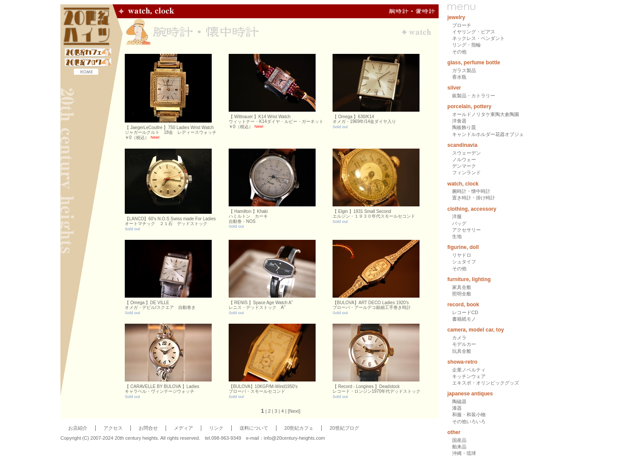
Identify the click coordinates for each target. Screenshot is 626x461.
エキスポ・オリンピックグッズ (485, 382)
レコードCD (465, 312)
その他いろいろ (469, 421)
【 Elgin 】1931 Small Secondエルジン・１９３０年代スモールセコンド (374, 214)
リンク (216, 428)
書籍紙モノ (464, 319)
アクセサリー (466, 229)
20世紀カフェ (298, 428)
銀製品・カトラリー (473, 95)
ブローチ (461, 25)
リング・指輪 (466, 44)
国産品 (459, 440)
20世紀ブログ (344, 428)
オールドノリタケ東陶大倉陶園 (485, 114)
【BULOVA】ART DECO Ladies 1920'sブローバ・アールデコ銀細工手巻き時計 (372, 305)
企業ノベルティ (469, 369)
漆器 (457, 408)
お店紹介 (77, 428)
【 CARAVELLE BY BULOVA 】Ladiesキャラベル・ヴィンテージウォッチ (162, 389)
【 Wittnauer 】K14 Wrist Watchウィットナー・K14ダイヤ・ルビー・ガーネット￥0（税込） (276, 121)
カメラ (459, 337)
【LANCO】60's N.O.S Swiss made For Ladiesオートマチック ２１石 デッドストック (170, 221)
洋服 (457, 216)
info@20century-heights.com (294, 438)
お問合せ (148, 428)
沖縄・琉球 (464, 453)
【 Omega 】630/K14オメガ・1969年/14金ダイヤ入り (364, 119)
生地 (457, 236)
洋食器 (459, 120)
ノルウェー (464, 159)
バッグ (459, 223)
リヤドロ (461, 255)
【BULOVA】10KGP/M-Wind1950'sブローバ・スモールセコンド (263, 389)
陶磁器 (459, 401)
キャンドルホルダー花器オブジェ (488, 134)
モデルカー (464, 344)
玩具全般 (461, 351)
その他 (459, 51)
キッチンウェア (469, 376)
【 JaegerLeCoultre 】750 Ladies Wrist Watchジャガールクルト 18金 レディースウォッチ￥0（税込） (170, 132)
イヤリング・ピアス (473, 31)
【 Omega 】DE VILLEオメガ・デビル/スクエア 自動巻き (160, 305)
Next (294, 411)
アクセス (113, 428)
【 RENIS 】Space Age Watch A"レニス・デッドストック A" (261, 305)
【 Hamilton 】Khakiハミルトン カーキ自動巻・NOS (248, 216)
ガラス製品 (464, 70)
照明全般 (461, 293)
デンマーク (464, 166)
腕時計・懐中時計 (471, 191)
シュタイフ (464, 261)
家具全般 (461, 287)
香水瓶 (459, 77)
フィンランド (466, 172)
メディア (183, 428)
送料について (254, 428)
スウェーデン (466, 153)
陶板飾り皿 (464, 127)
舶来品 (459, 446)
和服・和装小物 (469, 414)
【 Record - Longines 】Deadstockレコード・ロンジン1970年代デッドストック (376, 389)
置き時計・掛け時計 (473, 197)
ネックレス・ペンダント (478, 38)
